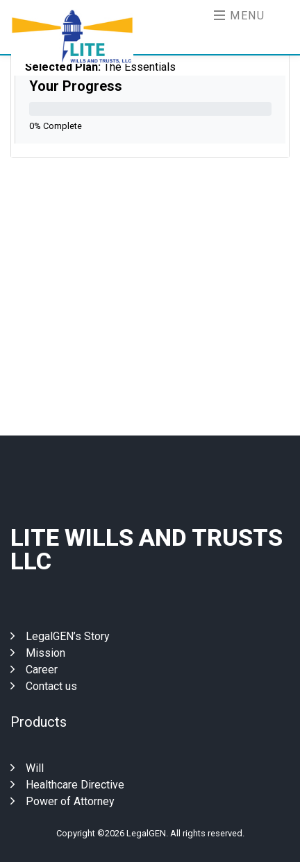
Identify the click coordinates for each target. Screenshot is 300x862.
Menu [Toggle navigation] (239, 15)
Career (34, 669)
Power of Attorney (62, 801)
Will (27, 768)
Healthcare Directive (67, 784)
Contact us (43, 686)
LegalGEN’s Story (60, 636)
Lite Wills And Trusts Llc (146, 549)
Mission (37, 653)
